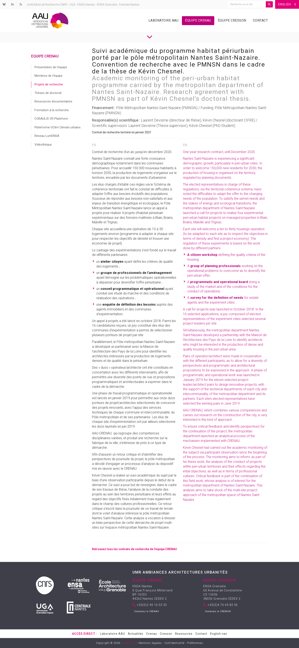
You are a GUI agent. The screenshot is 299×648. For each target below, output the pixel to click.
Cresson (166, 633)
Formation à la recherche (51, 110)
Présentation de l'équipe (50, 67)
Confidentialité (174, 642)
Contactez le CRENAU (146, 611)
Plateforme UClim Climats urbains (57, 127)
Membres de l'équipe (48, 76)
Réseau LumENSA (46, 136)
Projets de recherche (48, 84)
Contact (260, 20)
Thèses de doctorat (47, 93)
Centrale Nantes (129, 4)
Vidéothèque (43, 144)
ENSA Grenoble (107, 4)
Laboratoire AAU (163, 20)
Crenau (151, 633)
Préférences (195, 642)
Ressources (183, 633)
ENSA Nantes (86, 4)
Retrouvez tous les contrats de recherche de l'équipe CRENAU (134, 549)
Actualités (135, 633)
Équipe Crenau (198, 20)
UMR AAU (129, 642)
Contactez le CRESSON (218, 611)
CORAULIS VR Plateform (51, 118)
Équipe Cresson (232, 20)
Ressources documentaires (53, 101)
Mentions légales (150, 642)
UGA (72, 4)
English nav (218, 633)
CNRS (63, 4)
